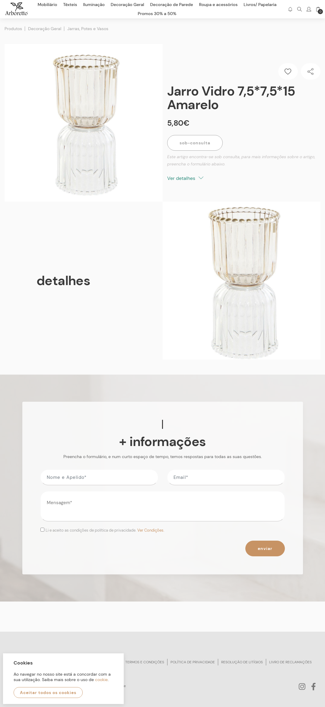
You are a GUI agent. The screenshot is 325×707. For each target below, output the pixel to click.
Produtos (13, 28)
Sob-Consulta (195, 143)
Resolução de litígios (242, 662)
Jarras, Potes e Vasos (87, 28)
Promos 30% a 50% (157, 13)
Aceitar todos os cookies (48, 692)
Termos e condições (144, 662)
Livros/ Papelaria (260, 4)
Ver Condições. (150, 530)
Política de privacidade (192, 662)
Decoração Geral (44, 28)
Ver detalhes (185, 178)
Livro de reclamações (290, 662)
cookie (101, 679)
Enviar (265, 548)
